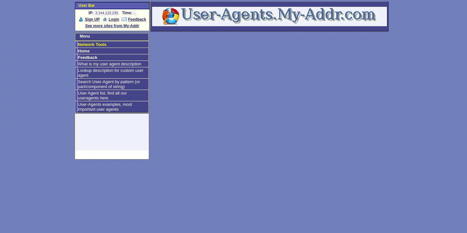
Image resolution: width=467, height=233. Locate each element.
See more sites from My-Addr (112, 26)
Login (114, 19)
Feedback (137, 19)
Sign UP (92, 19)
